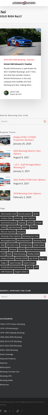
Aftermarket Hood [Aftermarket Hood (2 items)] (8, 214)
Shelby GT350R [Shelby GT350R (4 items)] (7, 258)
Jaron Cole (14, 91)
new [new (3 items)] (3, 245)
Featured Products (8, 358)
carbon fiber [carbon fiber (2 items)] (6, 218)
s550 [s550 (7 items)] (9, 254)
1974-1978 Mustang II (9, 328)
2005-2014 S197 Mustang (11, 341)
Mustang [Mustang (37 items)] (21, 231)
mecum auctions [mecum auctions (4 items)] (8, 231)
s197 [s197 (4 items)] (3, 254)
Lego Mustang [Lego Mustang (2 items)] (14, 227)
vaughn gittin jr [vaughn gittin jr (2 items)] (21, 271)
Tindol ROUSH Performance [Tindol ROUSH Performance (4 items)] (12, 267)
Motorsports (5, 367)
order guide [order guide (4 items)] (39, 245)
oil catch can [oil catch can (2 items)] (13, 245)
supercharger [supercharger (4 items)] (29, 263)
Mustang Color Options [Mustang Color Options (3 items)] (11, 236)
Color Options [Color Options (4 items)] (29, 218)
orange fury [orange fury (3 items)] (26, 245)
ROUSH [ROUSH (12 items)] (22, 249)
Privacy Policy (38, 402)
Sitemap (3, 405)
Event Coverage (6, 354)
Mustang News (6, 380)
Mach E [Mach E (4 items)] (34, 227)
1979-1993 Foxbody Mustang (12, 332)
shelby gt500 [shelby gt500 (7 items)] (21, 258)
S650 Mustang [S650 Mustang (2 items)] (19, 254)
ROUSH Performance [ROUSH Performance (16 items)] (36, 249)
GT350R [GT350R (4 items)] (38, 223)
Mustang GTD (6, 376)
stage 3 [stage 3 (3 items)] (4, 263)
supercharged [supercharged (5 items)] (15, 263)
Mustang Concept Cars (9, 371)
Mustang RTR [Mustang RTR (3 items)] (39, 240)
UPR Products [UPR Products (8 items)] (6, 271)
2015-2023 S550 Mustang (14, 59)
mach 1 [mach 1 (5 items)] (25, 227)
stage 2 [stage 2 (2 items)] (43, 258)
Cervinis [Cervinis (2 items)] (17, 218)
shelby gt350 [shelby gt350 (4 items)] (33, 254)
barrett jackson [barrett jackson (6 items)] (24, 214)
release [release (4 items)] (13, 249)
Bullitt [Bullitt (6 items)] (36, 214)
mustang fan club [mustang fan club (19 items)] (31, 236)
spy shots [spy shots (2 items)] (33, 258)
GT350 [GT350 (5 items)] (30, 223)
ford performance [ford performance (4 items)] (8, 223)
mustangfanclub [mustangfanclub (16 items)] (8, 240)
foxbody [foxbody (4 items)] (21, 223)
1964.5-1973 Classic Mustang (12, 324)
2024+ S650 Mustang (9, 350)
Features (30, 59)
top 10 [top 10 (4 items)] (29, 267)
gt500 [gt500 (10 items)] (3, 227)
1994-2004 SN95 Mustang (11, 337)
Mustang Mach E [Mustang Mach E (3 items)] (24, 240)
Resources (4, 384)
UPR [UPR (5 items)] (36, 267)
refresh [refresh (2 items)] (4, 249)
